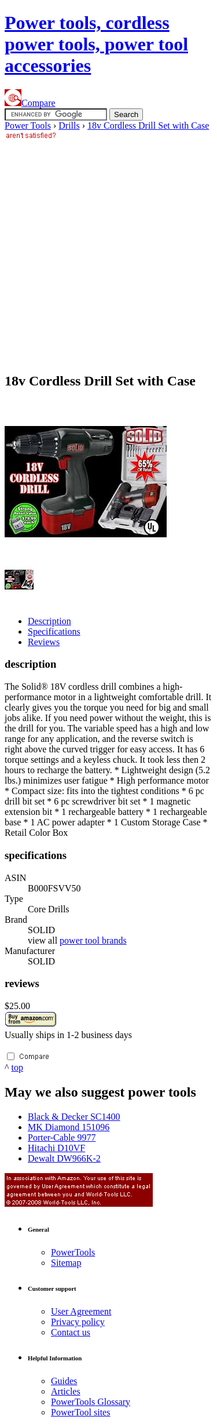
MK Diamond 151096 (68, 1127)
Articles (65, 1391)
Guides (64, 1381)
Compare (30, 103)
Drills (68, 125)
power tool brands (93, 940)
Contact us (70, 1332)
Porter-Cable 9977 (61, 1137)
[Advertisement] (108, 250)
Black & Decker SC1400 (74, 1117)
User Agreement (81, 1311)
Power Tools (28, 125)
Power (73, 1252)
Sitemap (66, 1263)
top (17, 1067)
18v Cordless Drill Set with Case (148, 125)
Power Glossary (90, 1402)
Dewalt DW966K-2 (64, 1158)
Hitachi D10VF (56, 1148)
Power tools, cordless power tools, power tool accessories (96, 44)
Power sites (80, 1412)
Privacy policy (78, 1322)
